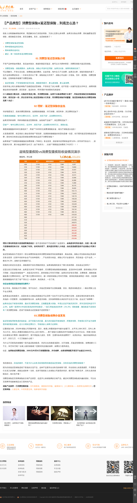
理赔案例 (39, 472)
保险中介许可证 (79, 497)
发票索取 (57, 465)
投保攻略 (14, 16)
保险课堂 (62, 9)
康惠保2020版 (47, 386)
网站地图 (24, 488)
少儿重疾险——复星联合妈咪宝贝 (78, 386)
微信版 (43, 488)
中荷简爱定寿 (26, 389)
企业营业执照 (89, 497)
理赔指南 (39, 465)
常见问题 (57, 468)
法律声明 (34, 488)
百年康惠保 (34, 386)
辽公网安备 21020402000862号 (27, 497)
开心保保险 (4, 16)
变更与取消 (22, 472)
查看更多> (119, 142)
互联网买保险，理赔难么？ (62, 418)
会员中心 (114, 2)
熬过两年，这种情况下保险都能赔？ (14, 418)
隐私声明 (57, 472)
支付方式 (3, 465)
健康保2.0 (58, 386)
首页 (21, 9)
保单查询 (21, 465)
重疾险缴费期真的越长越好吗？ (38, 418)
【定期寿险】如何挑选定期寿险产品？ (86, 418)
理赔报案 (39, 468)
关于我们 (3, 488)
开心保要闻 (14, 488)
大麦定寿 (15, 389)
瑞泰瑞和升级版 (40, 389)
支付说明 (3, 468)
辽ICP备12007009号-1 (7, 497)
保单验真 (21, 468)
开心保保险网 (7, 8)
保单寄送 (21, 475)
